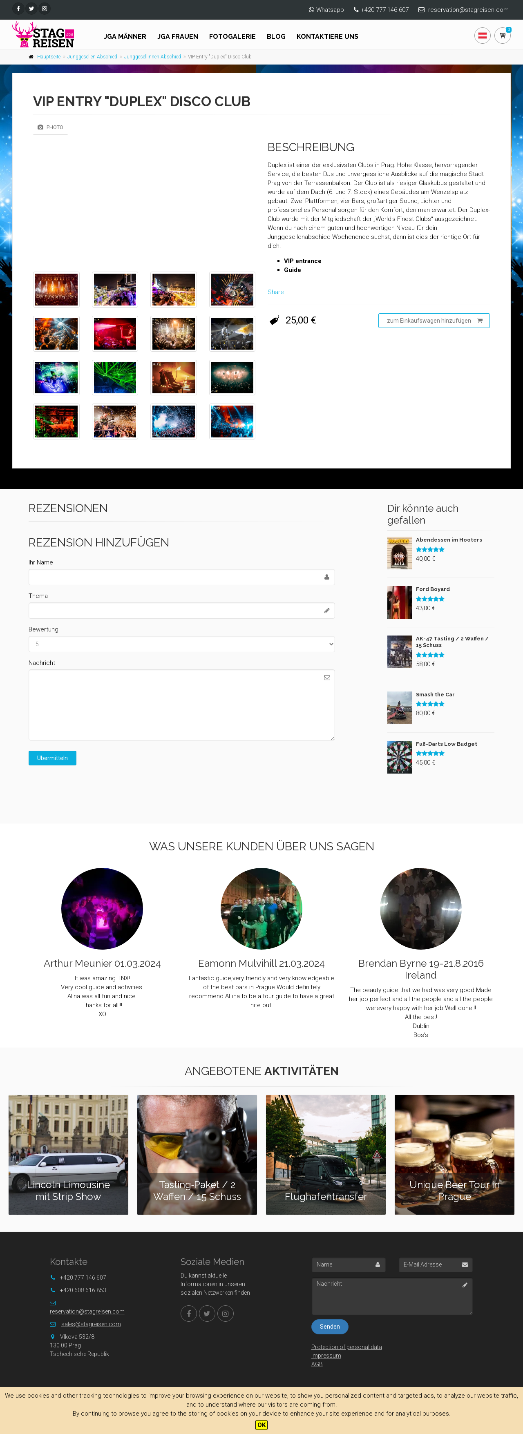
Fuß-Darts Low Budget (446, 744)
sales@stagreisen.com (91, 1324)
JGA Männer (125, 36)
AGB (317, 1364)
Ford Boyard (433, 589)
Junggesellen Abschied (92, 57)
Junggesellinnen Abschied (152, 57)
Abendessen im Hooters (449, 540)
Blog (276, 36)
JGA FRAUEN (177, 36)
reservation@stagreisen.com (468, 9)
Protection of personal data (346, 1347)
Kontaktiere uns (327, 36)
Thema (38, 596)
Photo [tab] (50, 127)
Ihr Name (41, 562)
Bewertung (43, 629)
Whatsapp (330, 9)
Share (276, 292)
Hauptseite (48, 57)
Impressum (326, 1355)
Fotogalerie (232, 36)
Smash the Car (435, 694)
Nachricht (42, 663)
